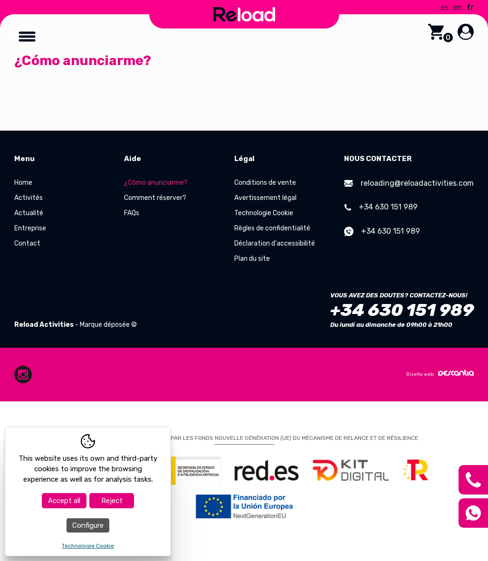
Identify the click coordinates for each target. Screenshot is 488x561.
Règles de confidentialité (272, 228)
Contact (27, 243)
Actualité (28, 213)
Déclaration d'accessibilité (274, 243)
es (444, 7)
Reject (112, 500)
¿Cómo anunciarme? (156, 183)
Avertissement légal (265, 198)
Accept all (64, 500)
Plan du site (252, 259)
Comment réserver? (155, 198)
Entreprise (30, 228)
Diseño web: (440, 373)
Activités (28, 198)
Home (23, 183)
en (457, 7)
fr (470, 7)
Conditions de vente (265, 183)
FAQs (131, 213)
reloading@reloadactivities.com (409, 183)
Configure (88, 525)
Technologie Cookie (263, 213)
